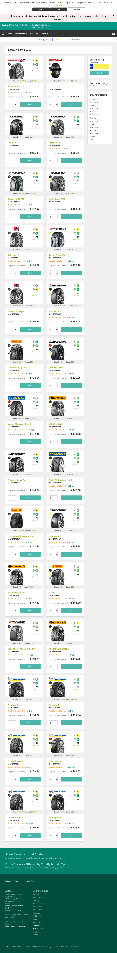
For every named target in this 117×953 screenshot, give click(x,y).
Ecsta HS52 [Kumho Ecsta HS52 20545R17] (54, 142)
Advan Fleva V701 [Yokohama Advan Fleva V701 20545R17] (58, 255)
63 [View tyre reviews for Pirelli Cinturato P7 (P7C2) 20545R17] (32, 374)
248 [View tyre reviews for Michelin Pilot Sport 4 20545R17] (73, 767)
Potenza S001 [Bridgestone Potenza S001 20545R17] (55, 536)
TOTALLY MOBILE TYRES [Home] (15, 25)
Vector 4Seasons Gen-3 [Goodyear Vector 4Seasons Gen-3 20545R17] (19, 423)
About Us (34, 33)
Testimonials (38, 947)
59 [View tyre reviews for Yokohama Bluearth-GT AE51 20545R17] (32, 205)
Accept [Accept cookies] (41, 9)
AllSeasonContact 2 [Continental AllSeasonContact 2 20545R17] (17, 592)
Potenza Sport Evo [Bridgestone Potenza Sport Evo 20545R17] (17, 480)
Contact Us (45, 33)
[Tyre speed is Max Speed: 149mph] (21, 137)
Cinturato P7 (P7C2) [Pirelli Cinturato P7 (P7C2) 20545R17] (17, 367)
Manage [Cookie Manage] (77, 9)
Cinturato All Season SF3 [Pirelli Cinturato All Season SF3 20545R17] (20, 536)
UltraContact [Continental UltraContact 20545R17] (55, 423)
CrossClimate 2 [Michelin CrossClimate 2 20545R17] (15, 761)
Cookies (64, 947)
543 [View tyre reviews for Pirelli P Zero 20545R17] (73, 598)
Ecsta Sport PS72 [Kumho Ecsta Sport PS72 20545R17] (57, 198)
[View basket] (113, 33)
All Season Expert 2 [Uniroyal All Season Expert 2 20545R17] (17, 311)
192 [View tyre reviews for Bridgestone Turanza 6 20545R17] (73, 317)
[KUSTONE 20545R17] (55, 70)
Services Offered (21, 33)
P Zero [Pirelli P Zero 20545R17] (52, 592)
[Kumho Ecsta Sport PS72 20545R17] (58, 185)
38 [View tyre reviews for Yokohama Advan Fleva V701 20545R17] (73, 261)
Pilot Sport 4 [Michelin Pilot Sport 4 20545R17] (55, 761)
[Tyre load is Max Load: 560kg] (34, 81)
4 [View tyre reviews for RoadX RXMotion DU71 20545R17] (31, 92)
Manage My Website (13, 881)
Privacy (48, 947)
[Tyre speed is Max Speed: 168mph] (22, 81)
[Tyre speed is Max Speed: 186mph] (63, 193)
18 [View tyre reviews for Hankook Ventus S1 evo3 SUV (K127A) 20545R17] (32, 655)
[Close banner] (114, 16)
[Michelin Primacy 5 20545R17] (17, 692)
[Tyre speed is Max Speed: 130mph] (63, 362)
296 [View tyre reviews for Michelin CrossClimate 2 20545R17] (32, 767)
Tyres (9, 33)
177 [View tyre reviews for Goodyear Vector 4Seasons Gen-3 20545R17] (32, 430)
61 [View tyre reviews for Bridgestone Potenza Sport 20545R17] (73, 374)
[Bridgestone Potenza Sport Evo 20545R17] (17, 467)
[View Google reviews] (58, 39)
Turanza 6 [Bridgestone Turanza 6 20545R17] (54, 311)
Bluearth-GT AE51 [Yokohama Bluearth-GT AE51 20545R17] (16, 198)
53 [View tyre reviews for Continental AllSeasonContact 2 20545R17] (32, 598)
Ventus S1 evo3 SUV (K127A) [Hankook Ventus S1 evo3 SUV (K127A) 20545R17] (22, 648)
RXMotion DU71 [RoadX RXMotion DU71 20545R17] (16, 86)
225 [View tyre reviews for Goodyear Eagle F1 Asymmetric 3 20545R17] (73, 486)
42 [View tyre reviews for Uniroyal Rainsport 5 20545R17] (32, 261)
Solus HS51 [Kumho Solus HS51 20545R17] (13, 142)
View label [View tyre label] (35, 70)
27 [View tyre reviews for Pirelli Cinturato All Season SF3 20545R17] (32, 542)
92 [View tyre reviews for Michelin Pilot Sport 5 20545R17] (73, 823)
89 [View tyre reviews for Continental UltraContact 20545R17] (73, 430)
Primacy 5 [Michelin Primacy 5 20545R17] (13, 705)
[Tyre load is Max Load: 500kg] (75, 531)
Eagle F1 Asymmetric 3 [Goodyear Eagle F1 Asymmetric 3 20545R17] (60, 480)
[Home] (3, 33)
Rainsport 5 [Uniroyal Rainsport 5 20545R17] (13, 255)
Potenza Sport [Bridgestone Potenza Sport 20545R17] (56, 367)
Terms (56, 947)
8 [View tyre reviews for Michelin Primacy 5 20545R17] (31, 711)
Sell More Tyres (29, 881)
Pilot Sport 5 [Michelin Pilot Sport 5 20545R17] (55, 817)
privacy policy (58, 5)
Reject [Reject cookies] (58, 9)
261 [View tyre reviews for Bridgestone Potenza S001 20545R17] (73, 542)
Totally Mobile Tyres (13, 947)
